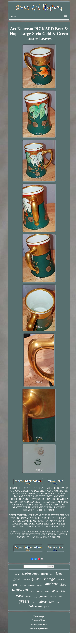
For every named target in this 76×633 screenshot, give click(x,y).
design (63, 591)
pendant (43, 596)
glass (36, 578)
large (32, 591)
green (24, 601)
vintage (49, 579)
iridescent (30, 573)
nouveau (20, 589)
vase (20, 595)
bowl (51, 574)
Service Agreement (38, 628)
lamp (15, 584)
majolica (53, 597)
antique (51, 584)
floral (44, 573)
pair (58, 602)
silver (42, 601)
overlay (39, 591)
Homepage (39, 616)
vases (46, 591)
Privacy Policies (39, 624)
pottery (26, 579)
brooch (31, 585)
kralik (35, 597)
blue (60, 597)
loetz (59, 573)
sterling (39, 585)
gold (16, 579)
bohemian (35, 606)
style (55, 590)
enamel (23, 585)
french (61, 579)
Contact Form (39, 620)
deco (63, 584)
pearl (46, 606)
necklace (34, 603)
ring (17, 574)
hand (28, 596)
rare (51, 601)
